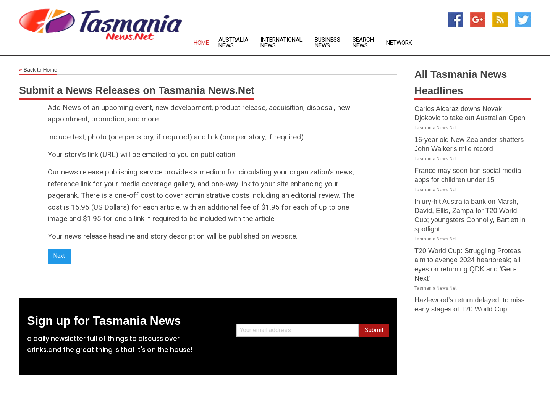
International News (281, 42)
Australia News (233, 42)
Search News (363, 42)
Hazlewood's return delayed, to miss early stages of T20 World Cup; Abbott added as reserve (469, 309)
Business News (327, 42)
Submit (374, 330)
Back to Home (38, 70)
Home (201, 43)
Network (399, 43)
